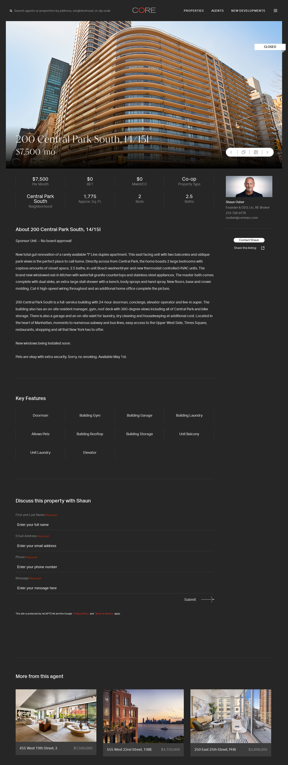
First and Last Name (36, 515)
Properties (194, 10)
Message (28, 579)
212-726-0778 (236, 213)
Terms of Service (104, 614)
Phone (26, 557)
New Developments (248, 10)
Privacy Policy (81, 614)
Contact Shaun (249, 240)
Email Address (32, 536)
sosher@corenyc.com (242, 217)
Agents (217, 10)
